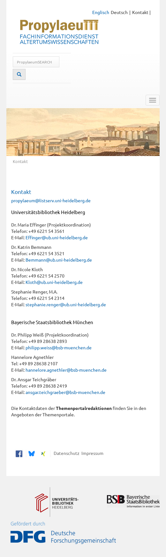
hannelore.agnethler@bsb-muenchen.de (66, 370)
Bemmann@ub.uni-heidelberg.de (59, 260)
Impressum (91, 453)
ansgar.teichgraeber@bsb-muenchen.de (65, 392)
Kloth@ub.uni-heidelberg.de (54, 282)
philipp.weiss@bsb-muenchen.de (59, 347)
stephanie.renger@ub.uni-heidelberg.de (66, 304)
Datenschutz (65, 453)
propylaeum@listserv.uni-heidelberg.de (51, 200)
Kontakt (140, 12)
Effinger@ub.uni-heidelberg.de (57, 237)
